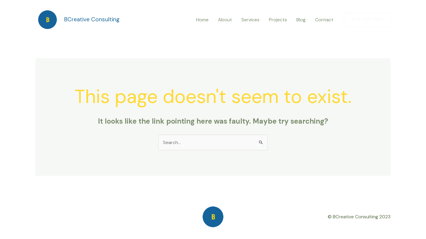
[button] (367, 20)
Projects (278, 20)
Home (202, 20)
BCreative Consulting (92, 19)
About (225, 20)
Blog (301, 20)
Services (250, 20)
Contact (324, 20)
